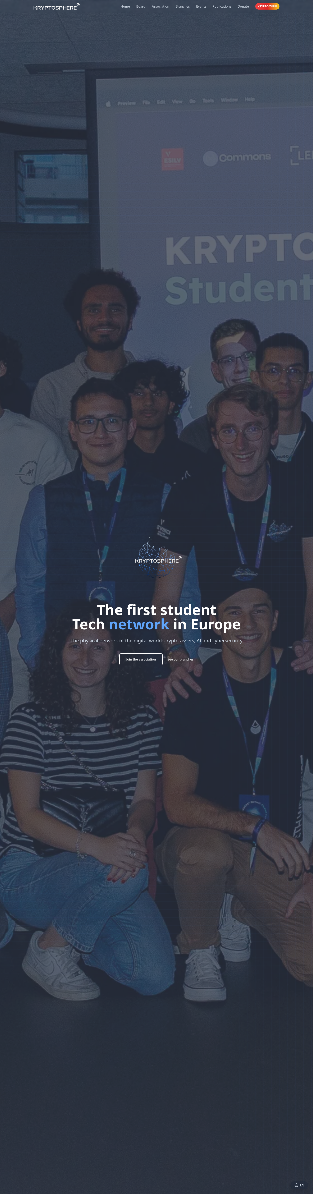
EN (299, 1185)
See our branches (180, 659)
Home (125, 6)
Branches (183, 6)
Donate (243, 6)
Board (141, 6)
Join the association (141, 659)
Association (160, 6)
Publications (222, 6)
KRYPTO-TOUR (267, 6)
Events (201, 6)
